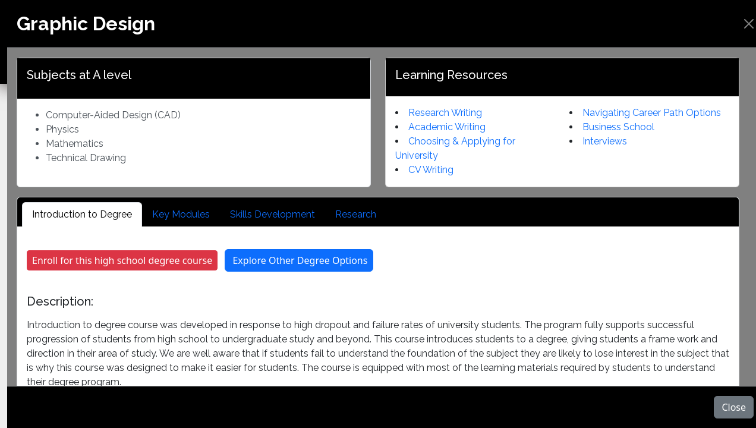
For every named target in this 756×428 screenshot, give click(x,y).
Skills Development (272, 214)
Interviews (604, 141)
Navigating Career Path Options (651, 112)
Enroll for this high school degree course (122, 260)
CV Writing (430, 169)
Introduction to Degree (82, 214)
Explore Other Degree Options (299, 260)
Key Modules (181, 214)
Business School (618, 127)
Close (734, 407)
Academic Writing (447, 127)
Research (355, 214)
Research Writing (445, 112)
